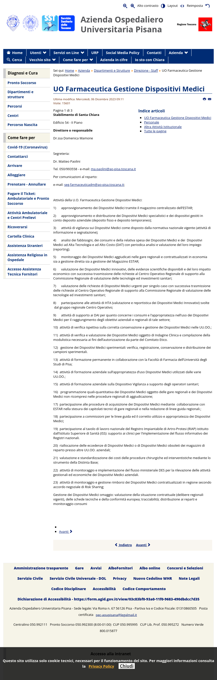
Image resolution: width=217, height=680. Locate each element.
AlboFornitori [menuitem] (120, 568)
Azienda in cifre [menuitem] (113, 59)
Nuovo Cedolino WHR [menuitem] (152, 578)
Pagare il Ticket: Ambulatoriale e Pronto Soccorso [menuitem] (28, 198)
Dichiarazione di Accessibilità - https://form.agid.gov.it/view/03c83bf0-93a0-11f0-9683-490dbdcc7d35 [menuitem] (108, 599)
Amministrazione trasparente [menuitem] (41, 568)
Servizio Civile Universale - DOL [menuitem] (78, 578)
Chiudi (126, 666)
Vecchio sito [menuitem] (40, 59)
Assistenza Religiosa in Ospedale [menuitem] (27, 257)
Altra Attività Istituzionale (163, 126)
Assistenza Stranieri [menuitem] (25, 245)
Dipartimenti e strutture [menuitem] (21, 94)
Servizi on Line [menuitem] (66, 52)
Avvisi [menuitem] (96, 568)
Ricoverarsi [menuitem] (17, 226)
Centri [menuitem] (13, 115)
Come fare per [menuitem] (75, 59)
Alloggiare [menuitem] (16, 174)
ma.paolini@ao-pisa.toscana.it (113, 169)
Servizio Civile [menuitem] (30, 578)
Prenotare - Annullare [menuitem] (27, 184)
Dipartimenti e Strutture (112, 70)
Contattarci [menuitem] (18, 156)
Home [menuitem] (17, 52)
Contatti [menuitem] (154, 52)
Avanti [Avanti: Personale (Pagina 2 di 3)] (66, 531)
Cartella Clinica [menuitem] (21, 236)
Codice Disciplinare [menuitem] (68, 588)
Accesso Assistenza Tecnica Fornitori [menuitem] (24, 271)
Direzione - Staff (146, 70)
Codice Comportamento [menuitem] (144, 588)
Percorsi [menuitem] (15, 106)
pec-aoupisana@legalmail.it (116, 614)
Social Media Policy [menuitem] (123, 52)
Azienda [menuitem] (176, 52)
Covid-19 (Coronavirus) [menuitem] (27, 147)
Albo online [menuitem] (150, 568)
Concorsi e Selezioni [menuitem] (185, 568)
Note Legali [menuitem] (189, 578)
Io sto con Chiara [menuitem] (150, 59)
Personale (151, 122)
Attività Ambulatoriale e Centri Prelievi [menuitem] (27, 215)
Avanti (143, 545)
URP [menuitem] (95, 52)
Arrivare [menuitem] (15, 165)
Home (69, 70)
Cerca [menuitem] (17, 59)
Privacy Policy (101, 666)
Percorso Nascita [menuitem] (22, 124)
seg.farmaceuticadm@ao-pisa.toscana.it (94, 184)
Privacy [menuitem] (120, 578)
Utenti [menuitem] (35, 52)
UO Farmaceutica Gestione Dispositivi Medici (129, 88)
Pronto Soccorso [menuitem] (22, 82)
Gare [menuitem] (79, 568)
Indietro (123, 545)
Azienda (84, 70)
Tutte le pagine (155, 131)
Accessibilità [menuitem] (104, 588)
